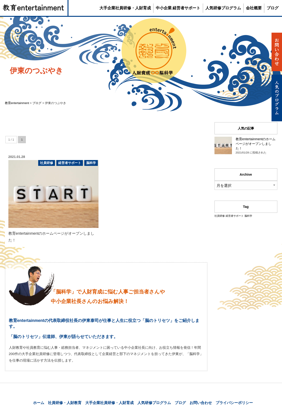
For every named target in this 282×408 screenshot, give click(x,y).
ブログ (273, 8)
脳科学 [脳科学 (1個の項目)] (248, 215)
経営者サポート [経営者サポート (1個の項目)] (235, 215)
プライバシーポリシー (234, 403)
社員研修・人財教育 (65, 403)
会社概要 (254, 8)
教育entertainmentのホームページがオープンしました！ (256, 143)
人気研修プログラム (223, 8)
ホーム (38, 403)
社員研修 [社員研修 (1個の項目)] (219, 215)
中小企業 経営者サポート (178, 8)
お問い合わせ (201, 403)
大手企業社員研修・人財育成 (125, 8)
